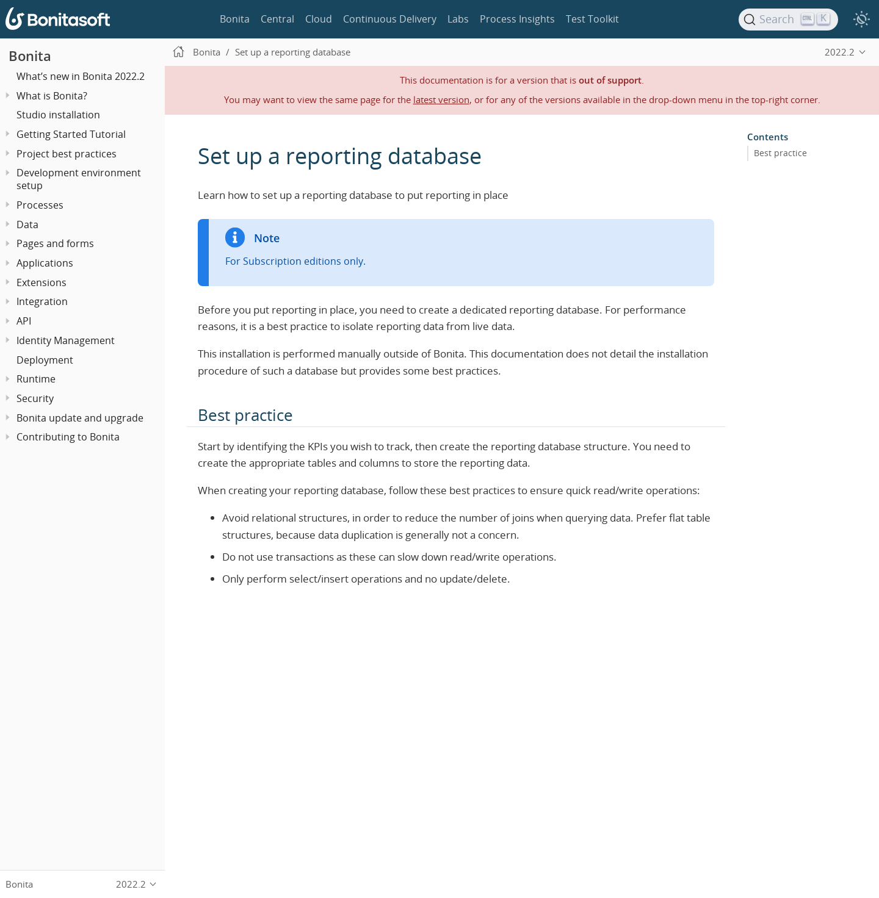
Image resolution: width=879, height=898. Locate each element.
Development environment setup (78, 179)
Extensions (41, 282)
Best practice (780, 153)
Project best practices (66, 153)
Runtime (36, 379)
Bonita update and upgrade (79, 418)
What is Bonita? (51, 95)
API (23, 321)
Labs (458, 19)
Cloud (318, 19)
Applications (44, 263)
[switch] (861, 19)
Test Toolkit (592, 19)
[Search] (789, 20)
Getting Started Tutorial (71, 134)
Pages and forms (55, 243)
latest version (441, 99)
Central (277, 19)
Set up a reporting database (292, 52)
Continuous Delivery (389, 19)
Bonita (235, 19)
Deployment (44, 360)
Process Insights (517, 19)
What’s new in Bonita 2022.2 (80, 76)
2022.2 (840, 52)
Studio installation (58, 114)
